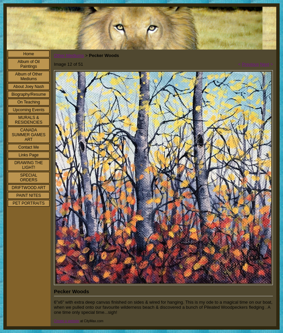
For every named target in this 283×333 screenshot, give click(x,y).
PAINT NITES (29, 195)
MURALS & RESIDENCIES (28, 120)
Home (28, 54)
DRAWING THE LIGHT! (28, 165)
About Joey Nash (28, 86)
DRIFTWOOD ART (28, 187)
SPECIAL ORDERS (28, 177)
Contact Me (28, 147)
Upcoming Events (28, 110)
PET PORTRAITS (29, 203)
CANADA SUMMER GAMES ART (28, 135)
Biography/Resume (28, 94)
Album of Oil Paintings (28, 64)
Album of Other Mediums (28, 76)
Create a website (66, 321)
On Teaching (28, 102)
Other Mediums (69, 55)
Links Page (28, 155)
